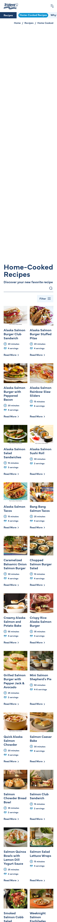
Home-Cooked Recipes (33, 15)
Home (17, 22)
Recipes (8, 15)
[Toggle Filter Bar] (45, 298)
